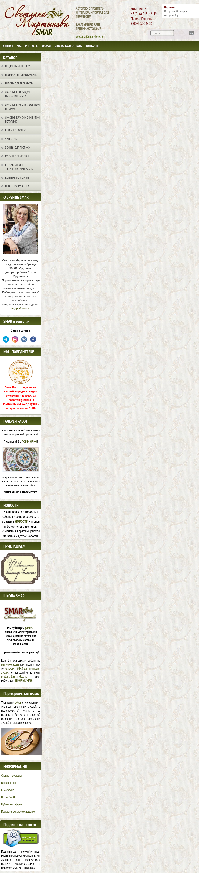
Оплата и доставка (11, 776)
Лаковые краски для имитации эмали (17, 94)
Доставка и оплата (68, 46)
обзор (18, 702)
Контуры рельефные (17, 178)
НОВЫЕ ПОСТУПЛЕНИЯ (17, 186)
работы (29, 628)
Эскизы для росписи (17, 147)
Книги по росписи (16, 130)
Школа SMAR (8, 797)
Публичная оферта (11, 804)
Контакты (92, 46)
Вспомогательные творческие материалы (19, 167)
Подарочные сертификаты (21, 75)
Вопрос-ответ (8, 783)
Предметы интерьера (17, 66)
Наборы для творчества (19, 83)
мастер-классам (10, 664)
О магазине (7, 790)
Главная (7, 46)
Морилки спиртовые (17, 156)
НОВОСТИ (21, 521)
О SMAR (47, 46)
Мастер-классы (27, 46)
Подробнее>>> (20, 308)
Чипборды (11, 139)
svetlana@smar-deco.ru (14, 676)
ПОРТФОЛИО (29, 441)
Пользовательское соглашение (18, 811)
